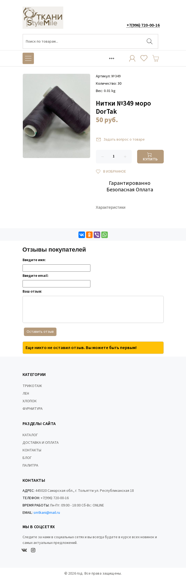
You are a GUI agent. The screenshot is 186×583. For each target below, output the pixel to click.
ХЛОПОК (30, 401)
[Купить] (150, 156)
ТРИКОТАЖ (32, 386)
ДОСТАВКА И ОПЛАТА (41, 442)
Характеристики (111, 208)
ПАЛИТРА (30, 465)
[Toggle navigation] (112, 58)
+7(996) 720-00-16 (143, 25)
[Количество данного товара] (114, 156)
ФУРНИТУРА (33, 408)
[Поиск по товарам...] (90, 41)
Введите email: (36, 275)
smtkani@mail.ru (46, 512)
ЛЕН (26, 393)
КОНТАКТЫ (32, 450)
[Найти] (149, 41)
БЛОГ (27, 458)
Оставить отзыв (40, 331)
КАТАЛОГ (30, 435)
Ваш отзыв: (32, 291)
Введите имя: (34, 260)
